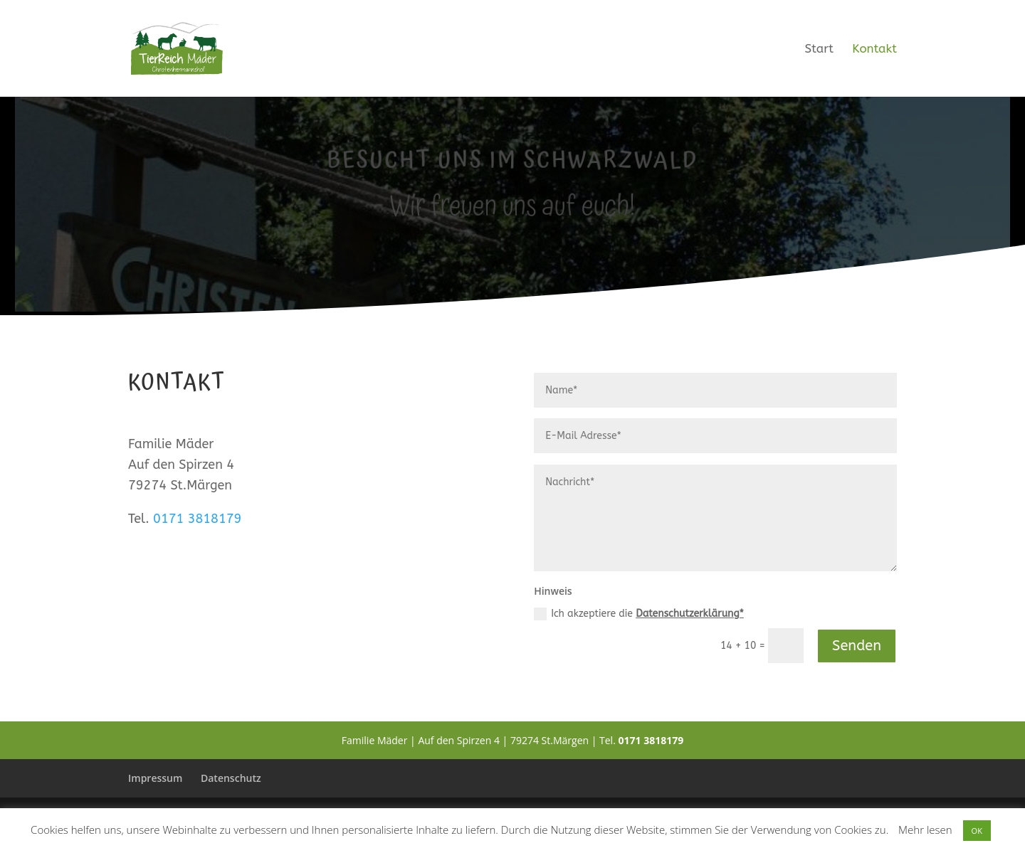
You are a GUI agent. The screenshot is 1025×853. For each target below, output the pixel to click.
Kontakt (874, 49)
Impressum (155, 778)
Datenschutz (231, 778)
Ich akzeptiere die (639, 614)
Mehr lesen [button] (925, 829)
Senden (856, 645)
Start (819, 49)
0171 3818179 (197, 518)
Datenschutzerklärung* (690, 614)
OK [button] (977, 830)
